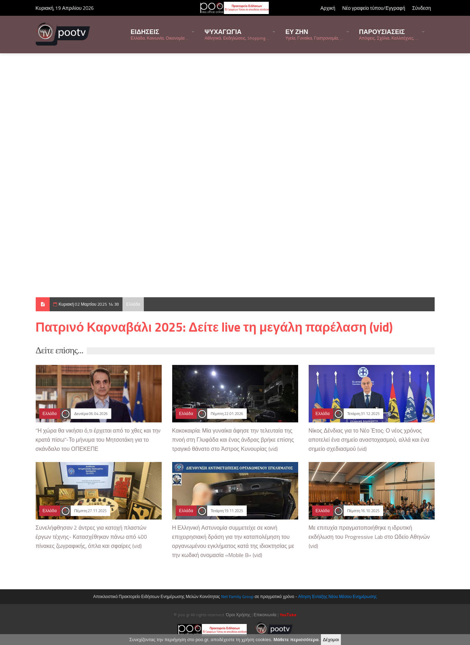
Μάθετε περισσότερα (295, 639)
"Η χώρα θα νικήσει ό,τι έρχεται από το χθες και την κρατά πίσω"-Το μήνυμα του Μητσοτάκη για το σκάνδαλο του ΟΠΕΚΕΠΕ (98, 439)
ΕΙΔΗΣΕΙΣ (160, 34)
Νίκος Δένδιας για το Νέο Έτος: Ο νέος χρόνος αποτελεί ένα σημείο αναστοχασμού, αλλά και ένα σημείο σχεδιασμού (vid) (369, 439)
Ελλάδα (133, 304)
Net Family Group (237, 596)
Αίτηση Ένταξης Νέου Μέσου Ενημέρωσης (337, 596)
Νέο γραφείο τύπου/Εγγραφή (373, 8)
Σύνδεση (421, 8)
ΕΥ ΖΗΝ (314, 34)
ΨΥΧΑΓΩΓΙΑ (236, 34)
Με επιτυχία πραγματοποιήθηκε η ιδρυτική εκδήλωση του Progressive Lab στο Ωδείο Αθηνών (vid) (369, 536)
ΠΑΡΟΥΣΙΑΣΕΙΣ (389, 34)
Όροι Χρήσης (238, 614)
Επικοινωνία (265, 614)
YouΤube (288, 614)
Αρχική (327, 8)
